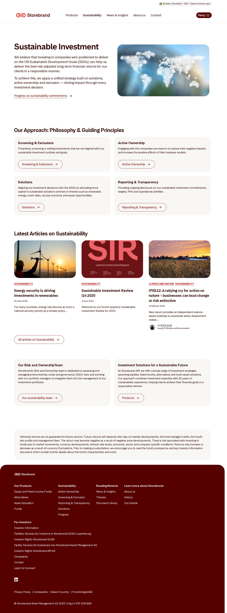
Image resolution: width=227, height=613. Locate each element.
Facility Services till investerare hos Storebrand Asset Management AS (55, 545)
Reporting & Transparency (139, 207)
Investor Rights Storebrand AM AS (34, 551)
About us (139, 15)
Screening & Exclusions (37, 164)
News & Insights (117, 15)
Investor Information (26, 528)
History (128, 497)
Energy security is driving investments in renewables (36, 293)
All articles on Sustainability (36, 340)
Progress (63, 514)
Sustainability (92, 15)
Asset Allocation (24, 503)
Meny (201, 15)
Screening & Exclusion (71, 497)
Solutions (28, 207)
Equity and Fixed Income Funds (33, 491)
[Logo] (33, 15)
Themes (101, 497)
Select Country (60, 592)
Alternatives (21, 497)
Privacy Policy (22, 592)
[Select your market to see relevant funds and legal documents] (185, 4)
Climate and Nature (161, 283)
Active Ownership (133, 164)
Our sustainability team (37, 398)
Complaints (21, 556)
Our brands (131, 503)
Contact (156, 15)
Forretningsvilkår (82, 592)
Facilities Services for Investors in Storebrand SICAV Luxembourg (52, 533)
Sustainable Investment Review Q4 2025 (107, 293)
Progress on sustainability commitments (40, 96)
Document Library (106, 503)
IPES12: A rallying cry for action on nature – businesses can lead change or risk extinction (179, 295)
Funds (18, 509)
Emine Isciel (166, 325)
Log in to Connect (24, 568)
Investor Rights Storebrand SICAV (34, 539)
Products (72, 15)
